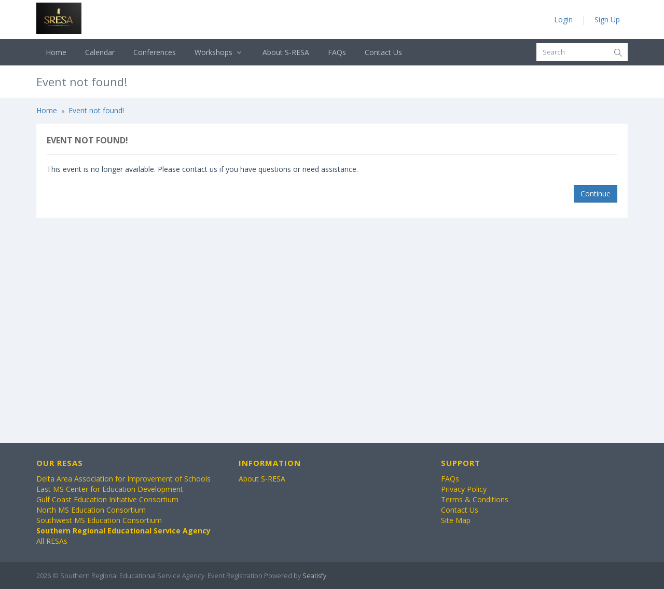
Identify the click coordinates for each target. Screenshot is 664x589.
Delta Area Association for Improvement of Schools (123, 479)
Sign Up (607, 19)
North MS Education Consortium (91, 510)
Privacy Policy (464, 489)
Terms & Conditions (474, 499)
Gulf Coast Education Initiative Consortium (107, 499)
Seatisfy (314, 575)
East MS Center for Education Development (109, 489)
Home (56, 52)
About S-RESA (285, 52)
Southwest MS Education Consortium (99, 520)
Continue (595, 193)
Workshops (219, 52)
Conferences (154, 52)
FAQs (337, 52)
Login (563, 19)
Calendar (100, 52)
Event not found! (96, 110)
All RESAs (51, 541)
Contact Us (383, 52)
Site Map (456, 520)
